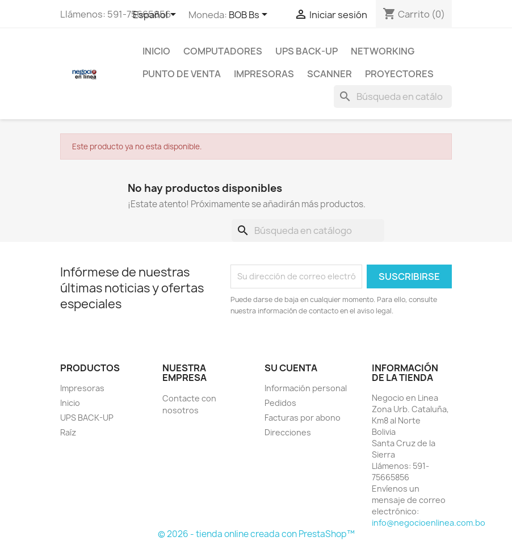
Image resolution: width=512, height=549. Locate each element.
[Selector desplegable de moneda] (250, 15)
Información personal (306, 388)
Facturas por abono (303, 417)
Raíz (68, 432)
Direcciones (288, 432)
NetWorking (382, 51)
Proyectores (399, 74)
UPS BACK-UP (306, 51)
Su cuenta (291, 368)
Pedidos (280, 402)
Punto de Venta (181, 74)
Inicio (156, 51)
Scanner (329, 74)
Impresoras (264, 74)
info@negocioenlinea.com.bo (428, 522)
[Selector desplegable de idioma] (156, 15)
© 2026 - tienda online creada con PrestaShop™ (256, 534)
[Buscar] (393, 96)
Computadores (222, 51)
